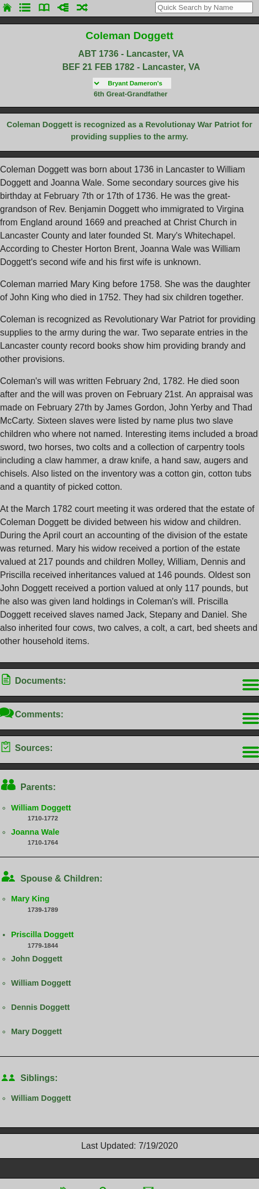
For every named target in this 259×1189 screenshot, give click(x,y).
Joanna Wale (35, 832)
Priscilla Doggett (42, 934)
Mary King (30, 898)
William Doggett (41, 807)
